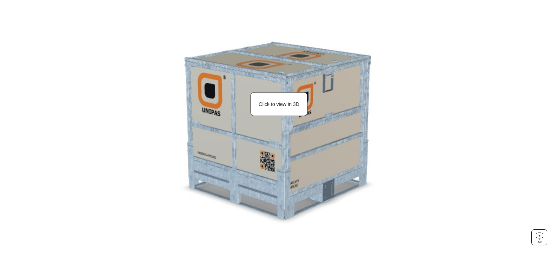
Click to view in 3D (279, 104)
